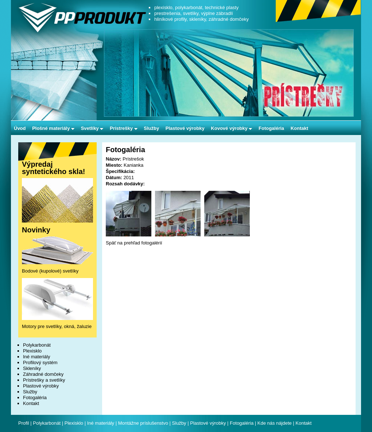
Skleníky (32, 368)
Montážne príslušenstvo (143, 423)
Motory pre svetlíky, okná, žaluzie (57, 326)
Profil (23, 423)
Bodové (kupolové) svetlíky (50, 271)
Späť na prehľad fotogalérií (134, 243)
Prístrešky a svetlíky (44, 380)
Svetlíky (92, 128)
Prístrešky (123, 128)
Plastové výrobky (185, 128)
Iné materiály (36, 356)
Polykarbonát (37, 345)
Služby (151, 128)
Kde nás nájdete (275, 423)
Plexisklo (32, 351)
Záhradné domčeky (43, 374)
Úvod (20, 128)
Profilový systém (40, 362)
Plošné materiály (53, 128)
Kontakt (299, 128)
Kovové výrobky (231, 128)
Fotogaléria (271, 128)
